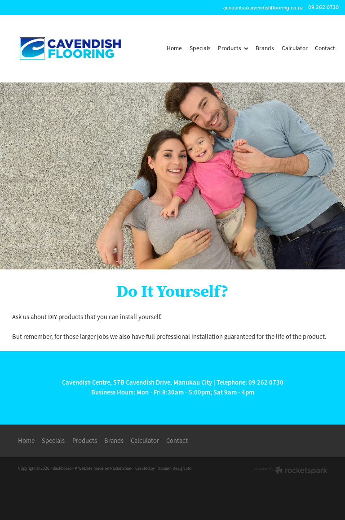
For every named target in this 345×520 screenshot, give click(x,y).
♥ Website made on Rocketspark (104, 468)
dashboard (62, 468)
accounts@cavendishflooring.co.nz (263, 7)
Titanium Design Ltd (173, 468)
